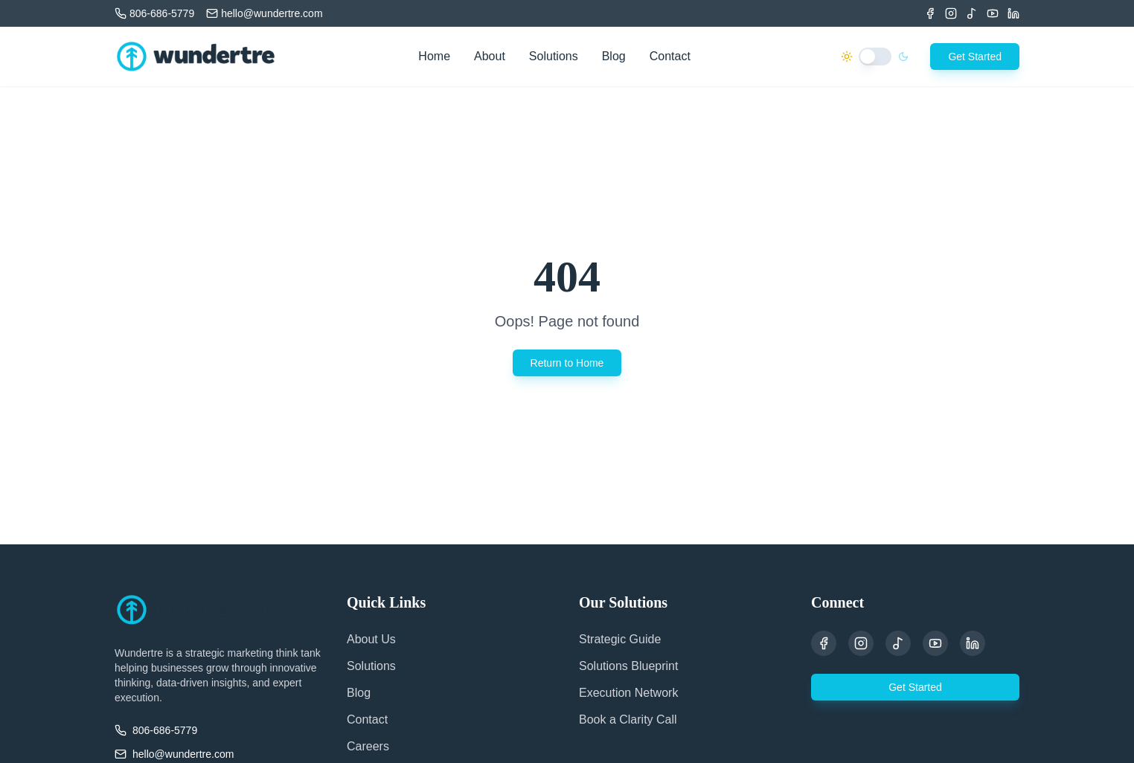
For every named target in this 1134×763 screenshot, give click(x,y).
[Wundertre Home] (196, 56)
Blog (614, 56)
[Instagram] (951, 13)
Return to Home (567, 363)
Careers (368, 746)
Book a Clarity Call (628, 719)
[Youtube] (993, 13)
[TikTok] (972, 13)
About (489, 56)
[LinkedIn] (1013, 13)
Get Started (975, 56)
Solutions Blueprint (628, 666)
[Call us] (154, 13)
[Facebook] (930, 13)
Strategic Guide (620, 639)
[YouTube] (935, 643)
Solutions (553, 56)
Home (434, 56)
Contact (670, 56)
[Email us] (264, 13)
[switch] (875, 56)
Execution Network (628, 692)
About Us (371, 639)
